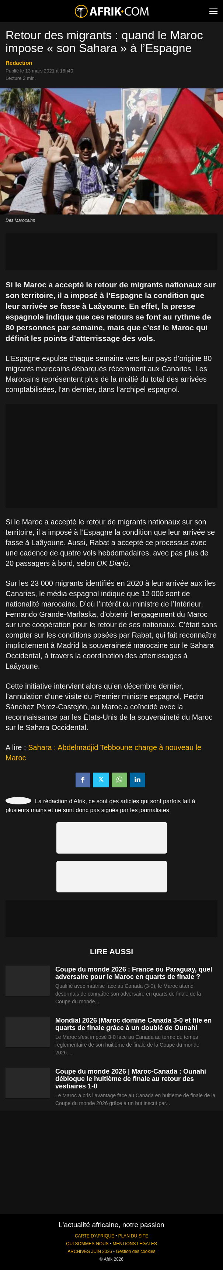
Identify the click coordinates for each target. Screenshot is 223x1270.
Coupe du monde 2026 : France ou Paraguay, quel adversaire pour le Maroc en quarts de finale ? (133, 973)
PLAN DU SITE (133, 1236)
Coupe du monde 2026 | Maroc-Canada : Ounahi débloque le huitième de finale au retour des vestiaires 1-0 (130, 1079)
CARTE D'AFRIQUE (94, 1236)
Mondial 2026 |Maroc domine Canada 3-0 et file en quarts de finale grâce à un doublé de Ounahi (133, 1024)
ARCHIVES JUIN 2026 (89, 1251)
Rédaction (19, 63)
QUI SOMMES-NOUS (87, 1243)
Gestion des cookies (135, 1251)
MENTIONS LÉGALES (135, 1243)
